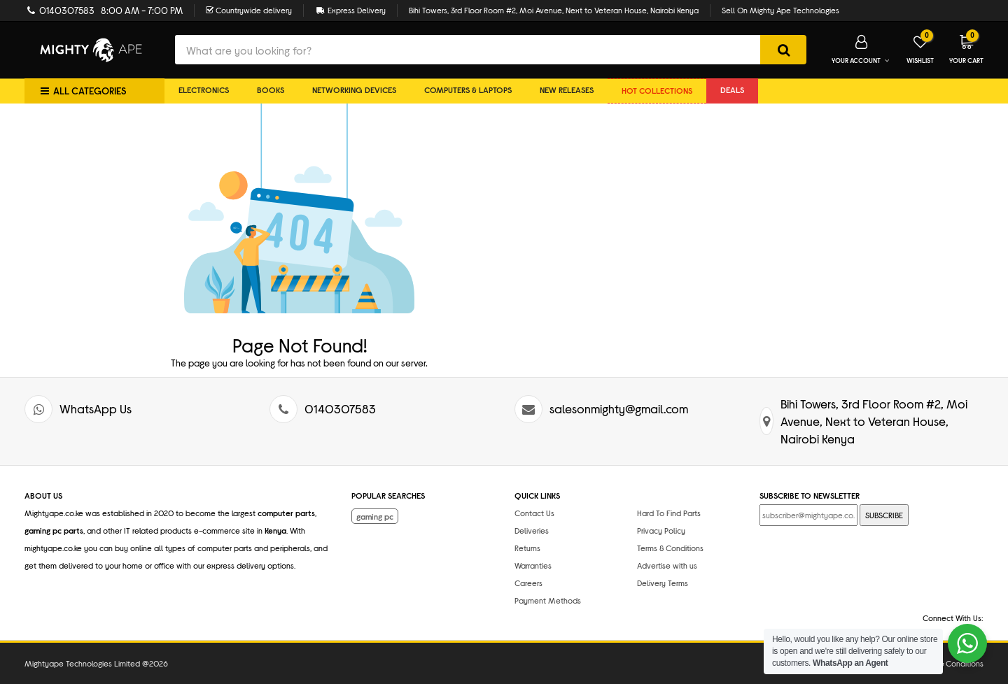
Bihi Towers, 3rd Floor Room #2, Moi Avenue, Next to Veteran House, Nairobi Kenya (554, 10)
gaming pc (374, 516)
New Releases (567, 89)
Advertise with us (667, 565)
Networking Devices (354, 89)
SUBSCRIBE (884, 515)
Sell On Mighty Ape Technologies (780, 10)
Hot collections (657, 90)
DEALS (732, 89)
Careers (528, 582)
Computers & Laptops (468, 89)
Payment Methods (547, 600)
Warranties (533, 565)
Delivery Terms (662, 582)
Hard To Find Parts (669, 513)
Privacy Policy (661, 530)
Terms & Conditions (670, 548)
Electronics (203, 89)
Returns (527, 548)
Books (270, 89)
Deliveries (531, 530)
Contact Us (534, 513)
